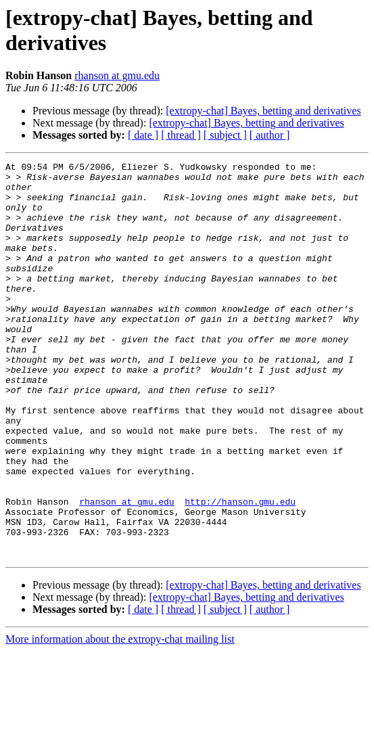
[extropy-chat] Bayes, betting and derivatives (263, 110)
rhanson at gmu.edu (117, 75)
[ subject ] (225, 135)
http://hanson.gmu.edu (240, 570)
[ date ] (143, 135)
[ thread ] (181, 135)
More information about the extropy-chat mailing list (120, 718)
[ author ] (270, 135)
